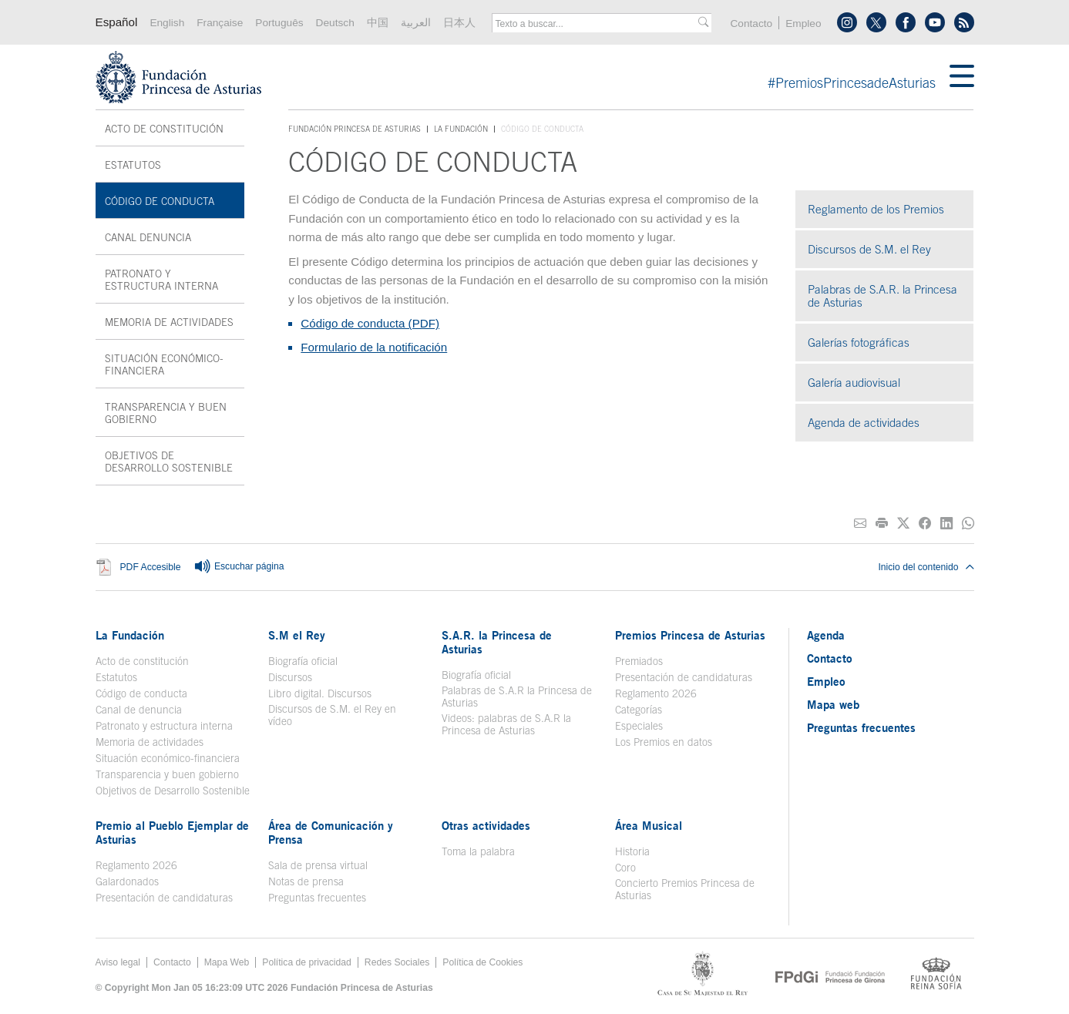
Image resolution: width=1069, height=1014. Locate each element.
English (167, 23)
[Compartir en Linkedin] (946, 523)
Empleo (803, 23)
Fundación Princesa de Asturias (354, 129)
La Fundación (461, 128)
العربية (416, 23)
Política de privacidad (306, 962)
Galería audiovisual (854, 382)
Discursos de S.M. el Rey (869, 249)
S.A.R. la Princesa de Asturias (497, 642)
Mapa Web (227, 962)
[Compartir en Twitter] (903, 523)
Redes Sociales (397, 962)
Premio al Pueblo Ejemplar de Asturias (172, 832)
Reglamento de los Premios (876, 209)
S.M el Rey (296, 635)
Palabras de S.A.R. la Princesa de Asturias (882, 296)
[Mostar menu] (962, 77)
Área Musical (648, 825)
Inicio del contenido (925, 567)
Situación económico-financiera (164, 364)
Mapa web (833, 704)
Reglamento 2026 (656, 693)
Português (279, 23)
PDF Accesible (150, 567)
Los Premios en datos (663, 742)
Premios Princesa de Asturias (690, 635)
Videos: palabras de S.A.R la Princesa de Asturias (506, 724)
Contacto (751, 23)
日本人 (459, 23)
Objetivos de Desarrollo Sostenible (169, 461)
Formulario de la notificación (374, 347)
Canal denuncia (148, 237)
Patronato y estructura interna (161, 279)
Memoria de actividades (169, 322)
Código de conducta (159, 201)
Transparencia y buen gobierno (166, 413)
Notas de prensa (306, 881)
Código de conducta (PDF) (370, 323)
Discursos (290, 677)
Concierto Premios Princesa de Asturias (685, 889)
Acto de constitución (164, 129)
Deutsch (335, 23)
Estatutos (133, 165)
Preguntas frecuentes (317, 897)
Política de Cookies (482, 962)
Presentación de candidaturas (683, 677)
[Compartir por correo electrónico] (860, 523)
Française (220, 23)
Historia (632, 851)
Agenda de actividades (863, 422)
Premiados (639, 661)
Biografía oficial (303, 661)
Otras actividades (486, 825)
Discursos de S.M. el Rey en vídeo (332, 715)
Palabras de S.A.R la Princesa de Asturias (517, 696)
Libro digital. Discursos (319, 693)
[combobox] (596, 23)
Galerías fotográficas (858, 342)
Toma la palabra (478, 851)
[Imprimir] (882, 523)
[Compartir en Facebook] (925, 523)
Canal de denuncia (139, 709)
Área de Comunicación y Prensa (330, 832)
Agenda (826, 635)
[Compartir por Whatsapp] (968, 523)
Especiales (639, 726)
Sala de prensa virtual (318, 865)
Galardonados (127, 881)
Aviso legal (118, 962)
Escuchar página (238, 567)
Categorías (638, 709)
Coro (625, 867)
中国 (377, 23)
